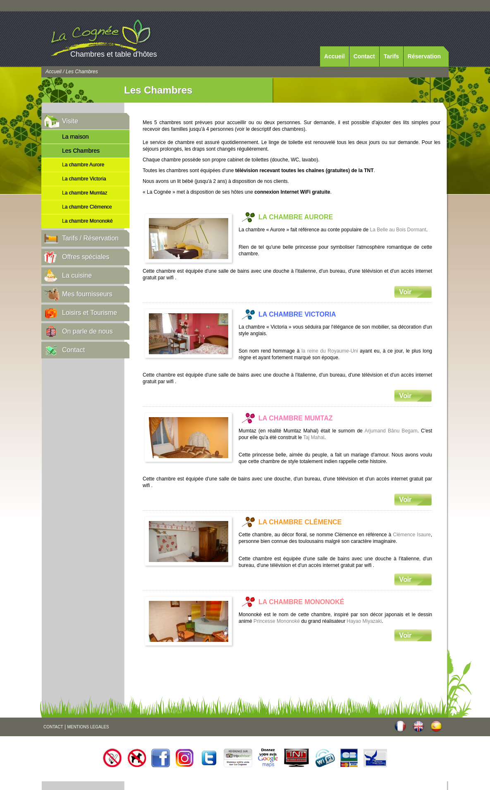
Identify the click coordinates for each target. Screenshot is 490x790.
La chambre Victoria (84, 179)
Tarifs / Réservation (90, 238)
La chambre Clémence (87, 207)
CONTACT (53, 727)
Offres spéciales (85, 256)
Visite (70, 121)
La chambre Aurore (83, 165)
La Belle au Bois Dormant (398, 230)
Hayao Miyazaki (364, 621)
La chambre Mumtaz (84, 193)
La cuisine (77, 275)
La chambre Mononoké (87, 221)
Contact (364, 56)
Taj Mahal (313, 437)
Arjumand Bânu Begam (390, 431)
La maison (75, 136)
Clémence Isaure (411, 535)
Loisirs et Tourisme (89, 312)
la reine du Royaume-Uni (329, 351)
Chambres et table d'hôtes (113, 54)
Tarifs (391, 56)
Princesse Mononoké (276, 621)
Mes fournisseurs (87, 294)
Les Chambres (81, 150)
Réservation (424, 56)
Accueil (334, 56)
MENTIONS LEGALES (88, 727)
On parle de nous (87, 331)
